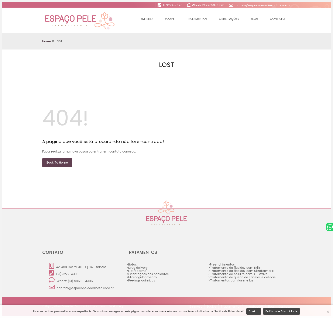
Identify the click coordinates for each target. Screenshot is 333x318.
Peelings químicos (141, 280)
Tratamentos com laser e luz (231, 280)
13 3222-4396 (170, 5)
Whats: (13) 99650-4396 (71, 280)
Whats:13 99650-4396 (205, 5)
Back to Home (57, 162)
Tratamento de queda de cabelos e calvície (243, 277)
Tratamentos (196, 19)
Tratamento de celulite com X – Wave (238, 274)
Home (46, 41)
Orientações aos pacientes (148, 274)
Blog (254, 19)
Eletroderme (137, 271)
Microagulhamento (142, 277)
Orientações (229, 19)
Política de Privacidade (281, 311)
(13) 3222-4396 (64, 273)
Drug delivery (138, 268)
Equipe (170, 19)
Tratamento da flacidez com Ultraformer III (242, 271)
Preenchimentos (222, 264)
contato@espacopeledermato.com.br (260, 5)
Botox (132, 264)
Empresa (147, 19)
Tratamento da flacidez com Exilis (235, 268)
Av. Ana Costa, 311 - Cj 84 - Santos (77, 266)
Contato (277, 19)
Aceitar (254, 311)
